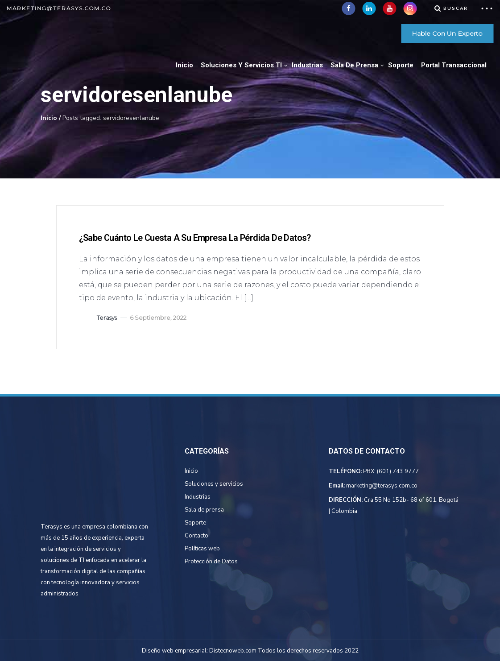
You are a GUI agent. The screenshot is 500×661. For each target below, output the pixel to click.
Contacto (196, 536)
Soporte (400, 65)
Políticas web (202, 549)
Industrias (307, 65)
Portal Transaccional (454, 65)
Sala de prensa (204, 510)
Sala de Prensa (354, 65)
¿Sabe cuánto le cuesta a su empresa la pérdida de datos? (195, 237)
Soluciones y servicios (214, 484)
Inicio (184, 65)
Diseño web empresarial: (175, 651)
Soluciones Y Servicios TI (241, 65)
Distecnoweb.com (232, 651)
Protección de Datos (211, 562)
